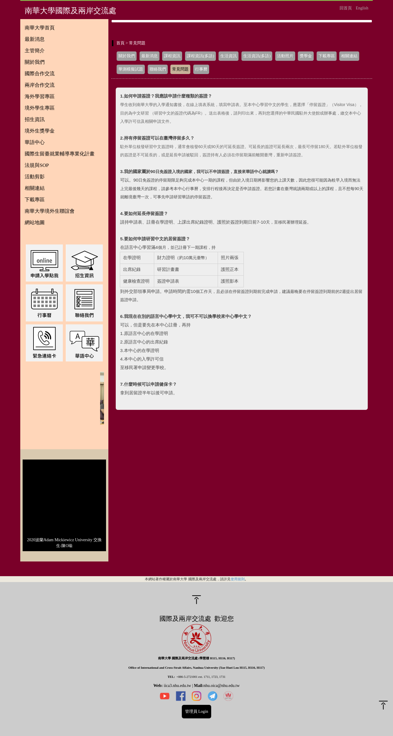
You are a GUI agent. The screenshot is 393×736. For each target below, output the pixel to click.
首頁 (120, 43)
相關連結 (349, 56)
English (362, 8)
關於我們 (126, 56)
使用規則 (238, 579)
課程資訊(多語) (200, 56)
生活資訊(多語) (257, 56)
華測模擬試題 (130, 69)
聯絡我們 (158, 69)
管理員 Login (196, 711)
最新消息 (149, 56)
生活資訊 (228, 56)
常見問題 (180, 69)
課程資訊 (172, 56)
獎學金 (306, 56)
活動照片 (285, 56)
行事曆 (201, 69)
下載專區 (326, 56)
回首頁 (346, 8)
